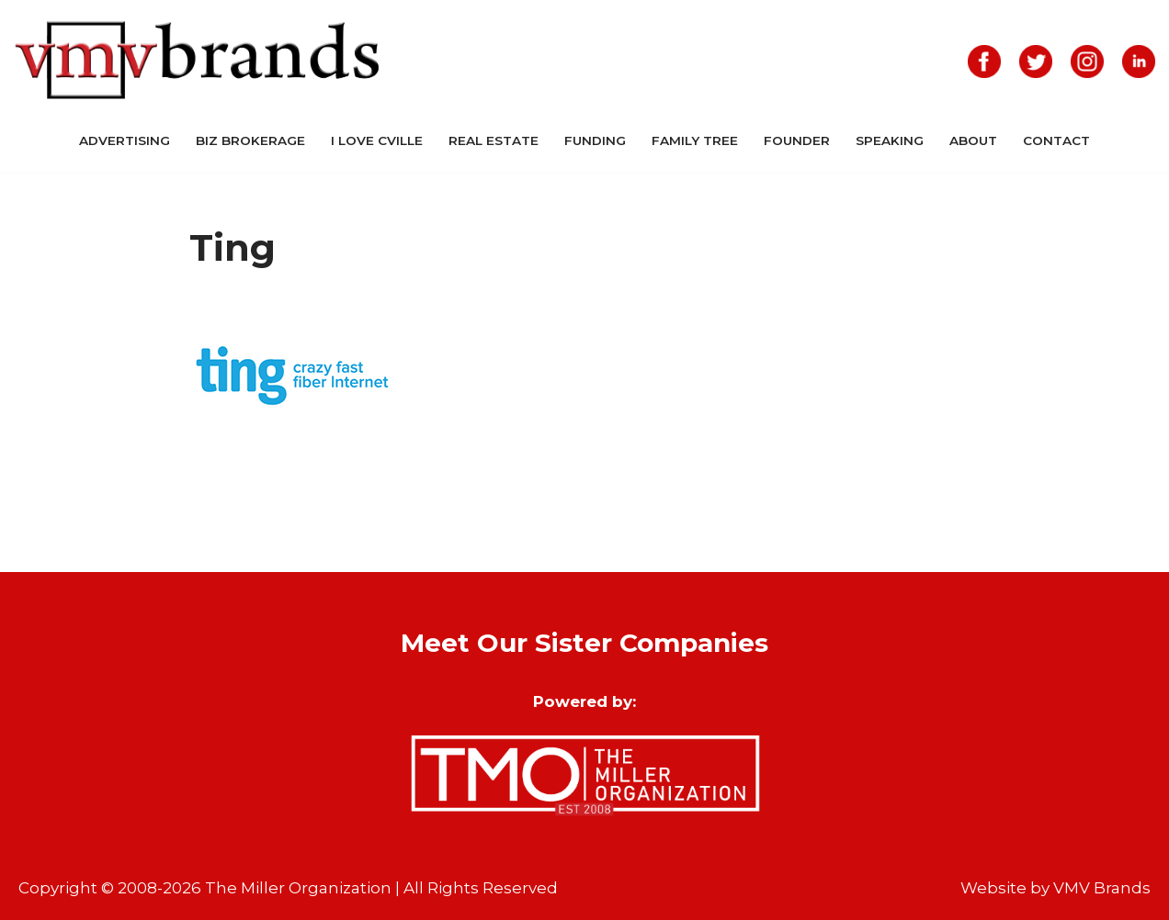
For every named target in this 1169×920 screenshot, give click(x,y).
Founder (797, 140)
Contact (1056, 140)
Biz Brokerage (250, 140)
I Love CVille (377, 140)
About (973, 140)
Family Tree (695, 140)
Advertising (124, 140)
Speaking (890, 140)
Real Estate (493, 140)
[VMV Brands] (197, 61)
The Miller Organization (298, 888)
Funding (595, 140)
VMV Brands (1102, 888)
